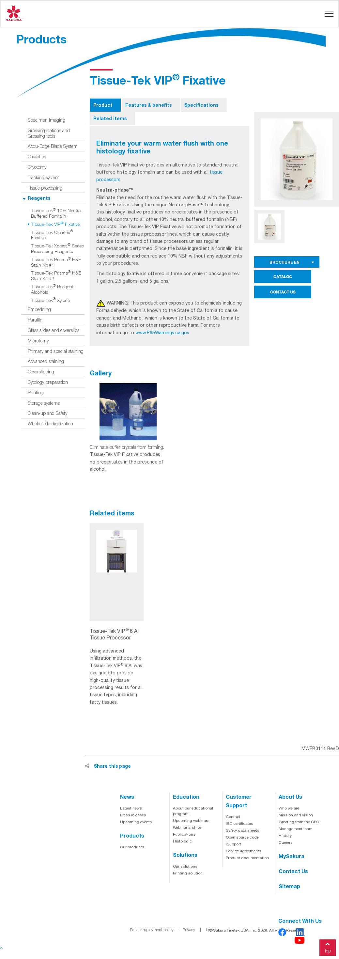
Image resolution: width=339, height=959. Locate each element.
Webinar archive (187, 827)
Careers (286, 842)
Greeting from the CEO (299, 822)
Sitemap (289, 886)
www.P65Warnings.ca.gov (162, 332)
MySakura (291, 856)
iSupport (233, 844)
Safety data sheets (242, 830)
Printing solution (188, 873)
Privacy (188, 929)
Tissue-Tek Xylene (50, 300)
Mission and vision (296, 815)
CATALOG (282, 276)
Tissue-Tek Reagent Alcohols (52, 289)
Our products (132, 847)
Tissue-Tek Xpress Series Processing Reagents (57, 248)
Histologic (182, 841)
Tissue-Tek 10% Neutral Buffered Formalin (56, 213)
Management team (296, 828)
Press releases (133, 815)
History (285, 835)
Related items (110, 118)
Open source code (242, 837)
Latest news (131, 808)
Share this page (108, 766)
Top (327, 946)
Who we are (289, 808)
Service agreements (243, 851)
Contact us (293, 871)
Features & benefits (148, 105)
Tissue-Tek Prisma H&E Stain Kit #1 (56, 262)
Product (103, 105)
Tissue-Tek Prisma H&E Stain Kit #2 (56, 275)
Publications (184, 834)
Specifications (201, 105)
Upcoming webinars (191, 820)
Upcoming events (136, 822)
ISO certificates (239, 823)
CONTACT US (283, 292)
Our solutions (185, 866)
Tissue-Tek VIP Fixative (55, 224)
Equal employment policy (152, 929)
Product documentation (247, 858)
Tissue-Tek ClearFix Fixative (52, 235)
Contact (233, 816)
